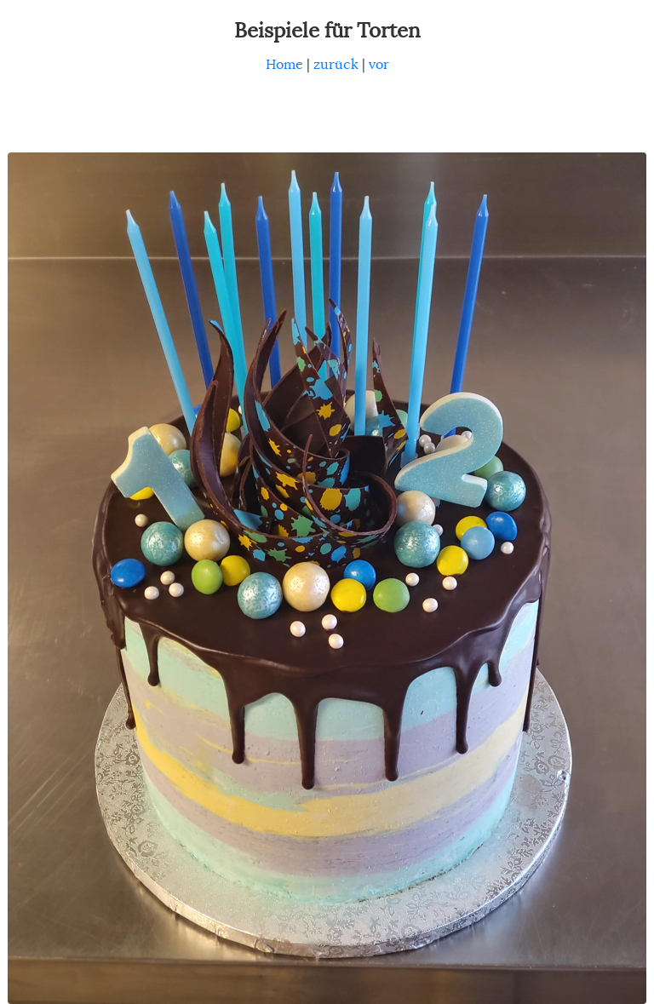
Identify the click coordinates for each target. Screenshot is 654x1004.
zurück (336, 65)
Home (284, 65)
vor (379, 65)
